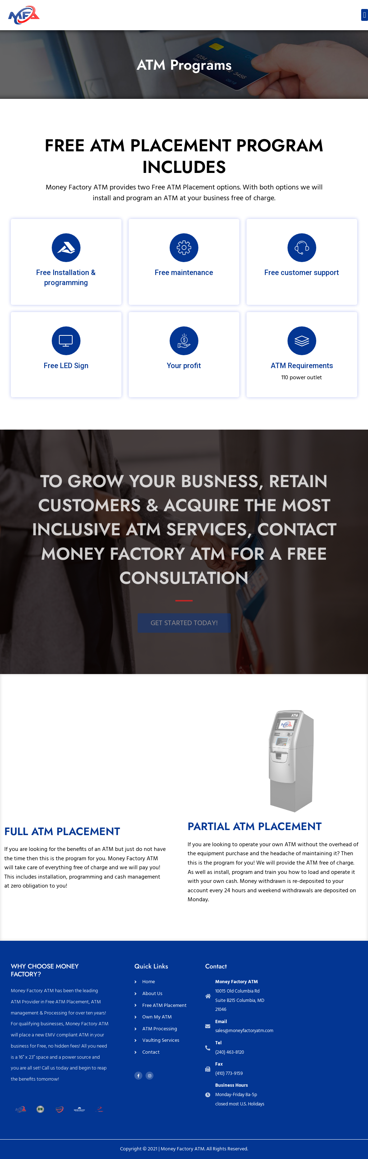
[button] (364, 15)
